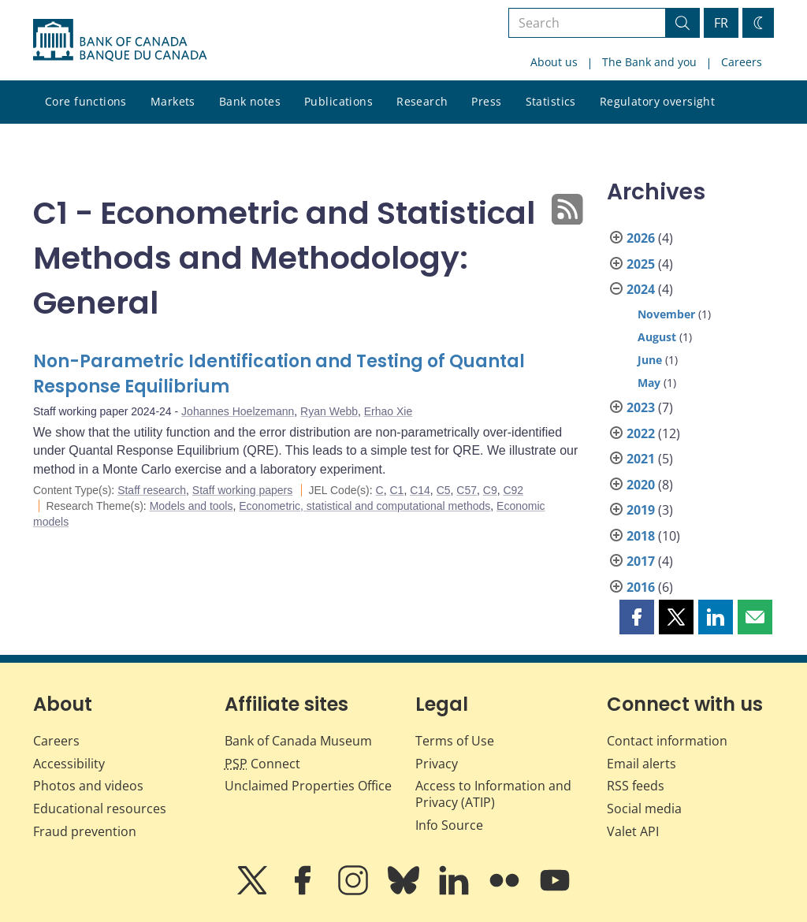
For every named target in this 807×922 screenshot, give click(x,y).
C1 (396, 490)
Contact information (667, 740)
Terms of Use (454, 740)
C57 (466, 490)
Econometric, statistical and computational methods (364, 506)
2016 (641, 587)
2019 (641, 510)
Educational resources (99, 808)
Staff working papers (242, 490)
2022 (641, 433)
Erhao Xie (388, 411)
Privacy (436, 763)
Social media (644, 808)
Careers (741, 61)
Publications (338, 101)
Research (422, 101)
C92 (513, 490)
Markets (173, 101)
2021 (641, 458)
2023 (641, 407)
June (650, 359)
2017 (641, 561)
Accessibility (69, 763)
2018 (641, 536)
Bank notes (250, 101)
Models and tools (191, 506)
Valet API (633, 831)
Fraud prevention (84, 831)
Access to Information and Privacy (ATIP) (493, 794)
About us (554, 61)
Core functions (86, 101)
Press (486, 101)
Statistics (551, 101)
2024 (641, 289)
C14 (420, 490)
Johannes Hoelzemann (237, 411)
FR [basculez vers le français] (721, 23)
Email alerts (641, 763)
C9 (490, 490)
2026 (641, 238)
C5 (444, 490)
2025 (641, 264)
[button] (636, 617)
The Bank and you (649, 61)
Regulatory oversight (657, 101)
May (649, 382)
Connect (262, 763)
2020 (641, 484)
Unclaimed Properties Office (308, 785)
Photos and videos (88, 785)
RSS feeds (635, 785)
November (666, 314)
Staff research (151, 490)
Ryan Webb (329, 411)
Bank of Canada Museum (298, 740)
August (657, 336)
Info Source (449, 825)
